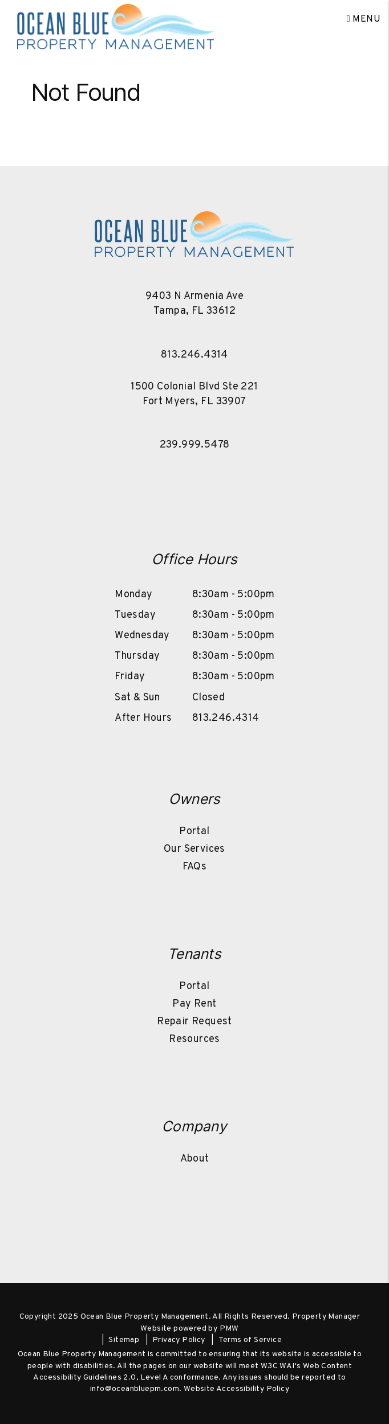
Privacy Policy (178, 1340)
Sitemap (123, 1340)
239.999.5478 (195, 445)
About (194, 1159)
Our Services (194, 849)
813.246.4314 (194, 355)
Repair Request (194, 1021)
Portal (194, 831)
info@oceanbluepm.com (134, 1389)
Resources (194, 1039)
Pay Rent (194, 1004)
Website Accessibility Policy (236, 1389)
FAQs (195, 866)
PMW (229, 1328)
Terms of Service (250, 1340)
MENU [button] (363, 19)
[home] (115, 19)
